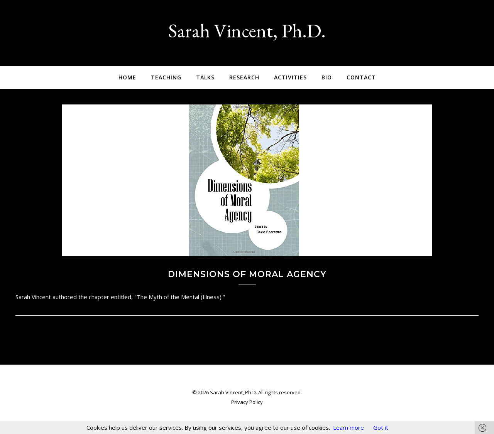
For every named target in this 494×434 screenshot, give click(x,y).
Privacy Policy (247, 402)
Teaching (166, 77)
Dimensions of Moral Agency (247, 274)
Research (244, 77)
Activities (290, 77)
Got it (380, 427)
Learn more (348, 427)
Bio (326, 77)
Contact (361, 77)
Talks (205, 77)
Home (127, 77)
